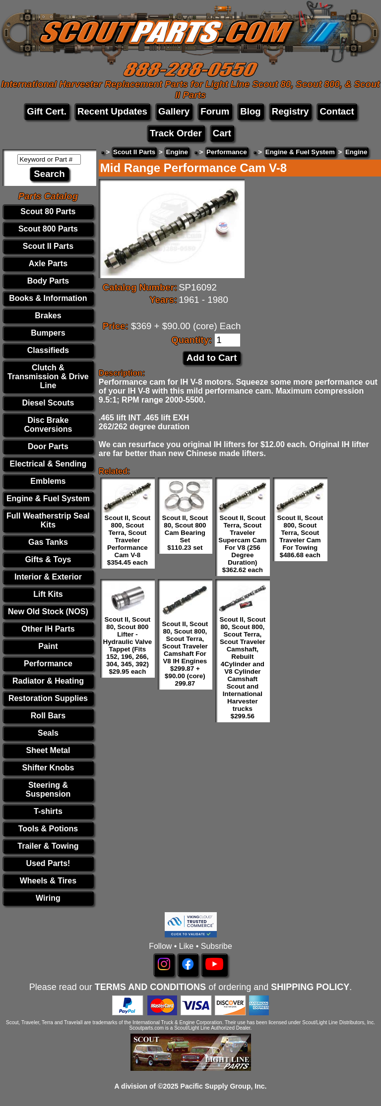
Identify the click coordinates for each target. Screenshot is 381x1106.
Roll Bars (48, 715)
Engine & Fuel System (48, 498)
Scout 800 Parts (48, 229)
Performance (48, 663)
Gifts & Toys (48, 559)
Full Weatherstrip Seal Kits (48, 520)
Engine (177, 152)
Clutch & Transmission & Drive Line (48, 376)
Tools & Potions (48, 828)
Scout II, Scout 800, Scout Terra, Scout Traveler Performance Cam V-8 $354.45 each (128, 540)
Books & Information (48, 298)
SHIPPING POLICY (310, 987)
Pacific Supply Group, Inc (223, 1086)
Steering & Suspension (48, 789)
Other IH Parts (48, 629)
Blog (250, 111)
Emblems (47, 481)
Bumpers (48, 333)
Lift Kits (48, 594)
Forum (214, 111)
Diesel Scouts (48, 403)
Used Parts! (48, 863)
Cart (222, 133)
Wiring (48, 898)
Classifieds (48, 350)
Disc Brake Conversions (48, 424)
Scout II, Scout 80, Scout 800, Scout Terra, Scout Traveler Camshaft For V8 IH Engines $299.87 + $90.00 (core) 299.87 (185, 653)
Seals (48, 733)
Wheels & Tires (48, 880)
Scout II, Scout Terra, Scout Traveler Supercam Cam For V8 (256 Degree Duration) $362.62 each (242, 544)
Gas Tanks (48, 542)
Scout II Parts (48, 246)
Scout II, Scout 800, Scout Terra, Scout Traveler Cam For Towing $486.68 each (300, 536)
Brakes (48, 315)
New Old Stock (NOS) (48, 611)
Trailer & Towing (47, 846)
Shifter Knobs (48, 767)
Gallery (174, 111)
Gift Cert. (46, 111)
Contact (336, 111)
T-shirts (48, 811)
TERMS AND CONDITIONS (150, 987)
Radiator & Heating (48, 681)
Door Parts (48, 446)
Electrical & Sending (48, 464)
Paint (48, 646)
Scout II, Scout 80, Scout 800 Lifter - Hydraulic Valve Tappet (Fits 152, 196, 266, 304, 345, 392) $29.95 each (127, 645)
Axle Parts (48, 263)
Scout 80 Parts (47, 211)
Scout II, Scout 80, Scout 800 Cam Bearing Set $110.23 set (185, 532)
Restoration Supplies (48, 698)
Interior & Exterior (48, 577)
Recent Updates (112, 111)
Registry (290, 111)
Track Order (176, 133)
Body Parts (48, 281)
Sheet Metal (48, 750)
